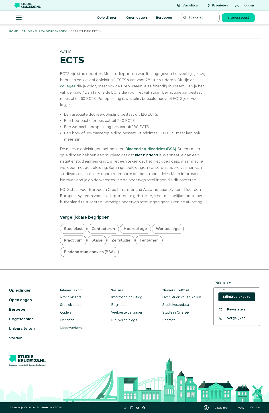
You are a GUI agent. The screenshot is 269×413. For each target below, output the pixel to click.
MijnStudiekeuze (236, 297)
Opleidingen (107, 18)
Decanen (67, 320)
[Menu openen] (19, 17)
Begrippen (119, 305)
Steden (15, 338)
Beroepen (164, 18)
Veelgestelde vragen (127, 312)
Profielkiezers (70, 297)
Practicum (73, 240)
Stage (97, 240)
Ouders (65, 312)
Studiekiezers (70, 305)
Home (13, 31)
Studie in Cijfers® (175, 312)
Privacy (239, 407)
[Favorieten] (217, 5)
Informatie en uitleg (126, 297)
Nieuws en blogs (124, 320)
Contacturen (103, 229)
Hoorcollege (135, 229)
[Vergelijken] (188, 5)
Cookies (255, 407)
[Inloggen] (244, 5)
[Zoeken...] (200, 17)
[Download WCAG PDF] (206, 407)
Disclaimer (222, 407)
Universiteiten (22, 328)
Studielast (73, 229)
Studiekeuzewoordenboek (44, 31)
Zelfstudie (121, 240)
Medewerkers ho (73, 328)
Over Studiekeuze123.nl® (181, 297)
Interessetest (238, 18)
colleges (68, 86)
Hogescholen (21, 319)
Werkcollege (168, 229)
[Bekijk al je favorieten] (231, 309)
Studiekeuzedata (175, 305)
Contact (168, 320)
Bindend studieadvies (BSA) (150, 149)
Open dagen (136, 18)
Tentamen (149, 240)
